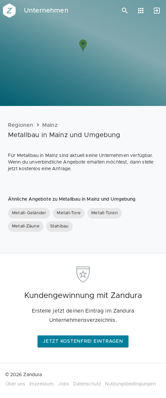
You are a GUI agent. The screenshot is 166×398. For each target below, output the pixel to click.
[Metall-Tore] (69, 213)
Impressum (41, 384)
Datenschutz (87, 384)
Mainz (49, 125)
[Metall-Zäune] (25, 226)
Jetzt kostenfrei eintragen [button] (83, 341)
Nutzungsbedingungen (130, 384)
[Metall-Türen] (104, 213)
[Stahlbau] (59, 226)
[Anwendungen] (141, 11)
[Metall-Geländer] (29, 213)
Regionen (21, 125)
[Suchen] (125, 11)
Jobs (63, 384)
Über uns (15, 384)
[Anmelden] (157, 11)
